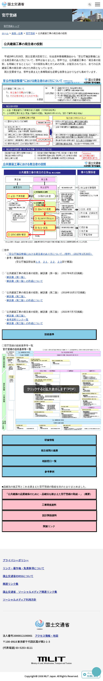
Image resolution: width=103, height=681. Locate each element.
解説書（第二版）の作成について (25, 300)
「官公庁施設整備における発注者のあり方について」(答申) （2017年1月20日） (50, 254)
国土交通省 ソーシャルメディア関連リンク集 (30, 592)
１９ (38, 261)
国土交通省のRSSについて (18, 576)
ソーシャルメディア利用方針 (19, 599)
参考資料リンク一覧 (17, 319)
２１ (45, 261)
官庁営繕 (30, 33)
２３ (59, 261)
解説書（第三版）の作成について (25, 323)
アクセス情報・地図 (46, 635)
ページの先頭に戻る (92, 675)
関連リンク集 (10, 584)
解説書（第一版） (16, 277)
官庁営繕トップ (11, 26)
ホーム (5, 33)
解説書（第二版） (16, 296)
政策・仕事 (17, 33)
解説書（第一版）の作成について (25, 281)
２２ (52, 261)
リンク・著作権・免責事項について (23, 568)
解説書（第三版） (16, 315)
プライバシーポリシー (16, 560)
